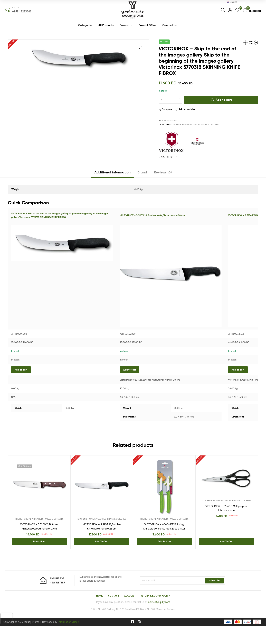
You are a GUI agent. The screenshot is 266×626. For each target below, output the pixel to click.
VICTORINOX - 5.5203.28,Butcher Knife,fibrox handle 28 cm (152, 215)
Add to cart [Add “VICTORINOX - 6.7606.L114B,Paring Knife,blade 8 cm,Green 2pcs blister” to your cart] (164, 541)
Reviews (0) (163, 172)
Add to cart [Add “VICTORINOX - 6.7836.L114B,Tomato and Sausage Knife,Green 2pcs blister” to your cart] (238, 369)
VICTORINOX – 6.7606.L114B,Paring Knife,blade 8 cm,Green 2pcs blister (164, 526)
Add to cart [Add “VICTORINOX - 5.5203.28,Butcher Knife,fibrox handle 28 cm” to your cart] (129, 369)
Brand (142, 172)
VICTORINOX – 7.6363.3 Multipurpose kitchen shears (226, 508)
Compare (167, 109)
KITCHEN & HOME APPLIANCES (186, 124)
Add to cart (224, 100)
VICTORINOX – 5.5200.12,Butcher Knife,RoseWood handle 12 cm (39, 526)
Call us (16, 7)
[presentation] (7, 618)
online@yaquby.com (159, 602)
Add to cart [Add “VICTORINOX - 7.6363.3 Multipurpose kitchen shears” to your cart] (226, 541)
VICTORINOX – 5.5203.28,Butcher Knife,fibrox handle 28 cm (102, 526)
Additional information (112, 172)
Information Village (68, 621)
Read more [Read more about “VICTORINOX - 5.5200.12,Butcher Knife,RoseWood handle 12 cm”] (39, 541)
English (232, 2)
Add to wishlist (187, 109)
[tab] (112, 174)
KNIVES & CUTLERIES (210, 124)
